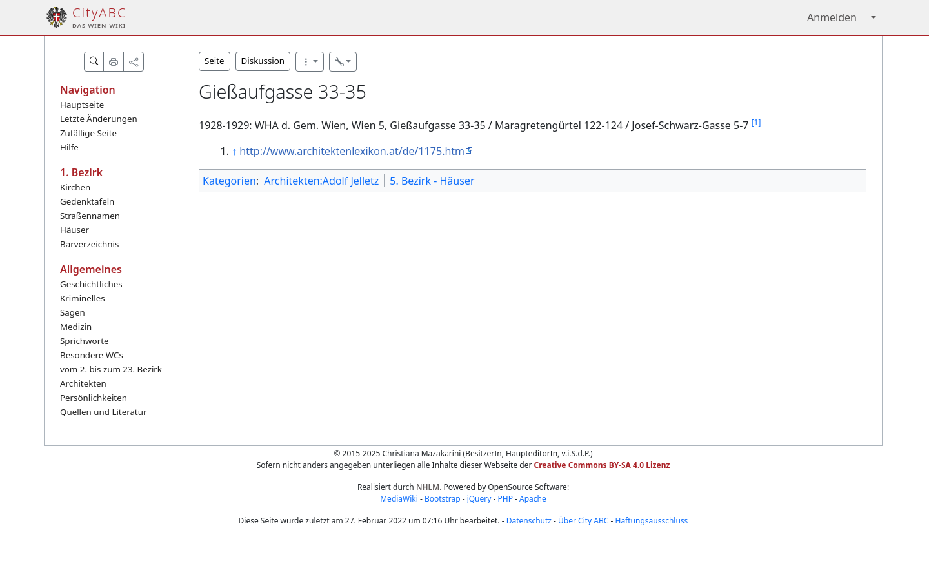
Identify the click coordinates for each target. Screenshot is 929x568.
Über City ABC (583, 520)
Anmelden (832, 17)
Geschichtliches (91, 284)
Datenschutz (529, 520)
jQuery (479, 498)
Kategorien (229, 181)
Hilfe (69, 147)
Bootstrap (443, 498)
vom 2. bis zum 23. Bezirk (111, 369)
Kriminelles (82, 298)
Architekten (83, 383)
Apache (532, 498)
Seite (215, 60)
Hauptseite (82, 104)
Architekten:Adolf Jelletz (321, 181)
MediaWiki (399, 498)
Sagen (72, 312)
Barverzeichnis (89, 244)
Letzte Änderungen (98, 119)
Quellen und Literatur (103, 412)
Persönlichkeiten (93, 397)
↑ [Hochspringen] (234, 151)
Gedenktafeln (87, 201)
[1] (756, 122)
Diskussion (263, 60)
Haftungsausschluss (651, 520)
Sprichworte (84, 341)
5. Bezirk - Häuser (432, 181)
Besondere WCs (91, 355)
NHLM (427, 487)
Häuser (74, 230)
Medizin (76, 326)
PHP (504, 498)
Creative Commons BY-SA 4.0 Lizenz (602, 465)
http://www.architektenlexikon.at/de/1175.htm (351, 151)
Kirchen (75, 187)
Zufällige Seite (88, 133)
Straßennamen (90, 215)
